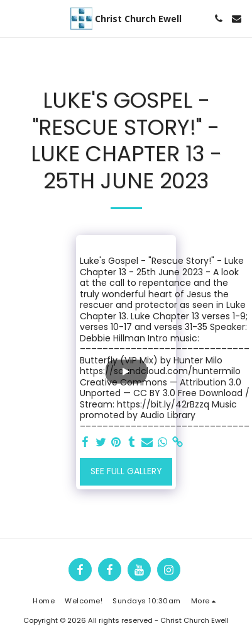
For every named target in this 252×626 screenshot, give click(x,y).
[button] (14, 18)
